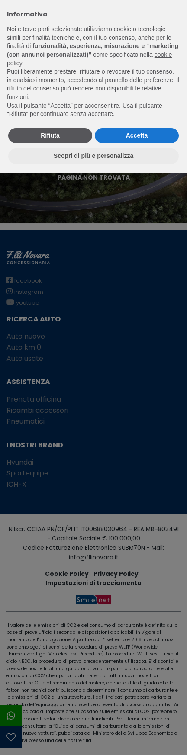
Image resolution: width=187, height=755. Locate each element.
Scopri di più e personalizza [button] (93, 155)
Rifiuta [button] (50, 135)
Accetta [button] (137, 135)
